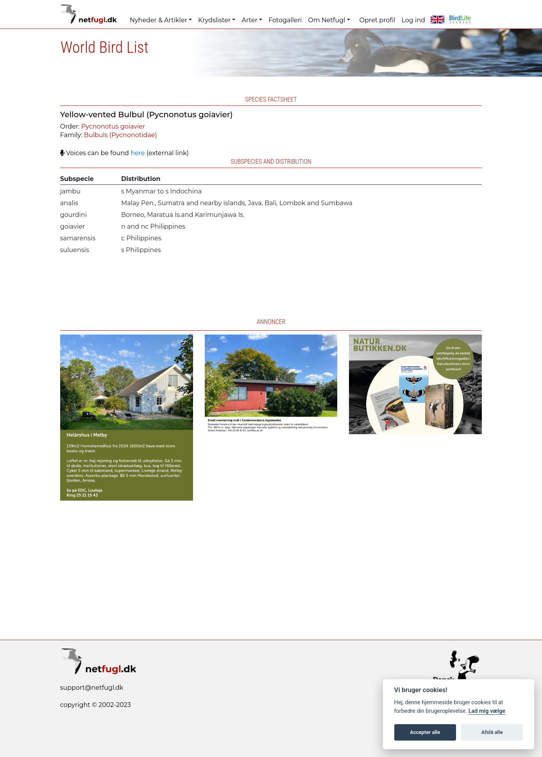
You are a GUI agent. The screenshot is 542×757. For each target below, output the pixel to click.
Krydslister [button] (214, 20)
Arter (249, 20)
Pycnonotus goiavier (113, 126)
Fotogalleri (285, 20)
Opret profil (377, 20)
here (138, 153)
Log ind (413, 20)
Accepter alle (425, 732)
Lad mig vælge (487, 711)
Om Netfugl (326, 20)
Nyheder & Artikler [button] (158, 20)
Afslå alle (492, 732)
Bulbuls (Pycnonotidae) (120, 135)
